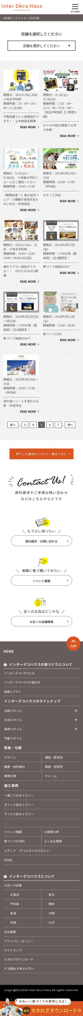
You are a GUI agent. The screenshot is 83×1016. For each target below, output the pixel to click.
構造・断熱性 (54, 757)
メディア (27, 851)
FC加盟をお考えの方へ (19, 968)
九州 (52, 922)
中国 (52, 913)
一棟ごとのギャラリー (19, 795)
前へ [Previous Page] (13, 425)
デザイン (10, 757)
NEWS (8, 860)
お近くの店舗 (13, 885)
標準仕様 (10, 776)
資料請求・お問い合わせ (41, 541)
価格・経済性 (54, 766)
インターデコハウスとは (19, 673)
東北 (52, 894)
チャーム (51, 776)
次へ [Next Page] (70, 425)
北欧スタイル (13, 711)
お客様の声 (51, 832)
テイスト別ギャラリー (19, 814)
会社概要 (10, 932)
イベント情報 (41, 581)
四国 (13, 922)
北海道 (14, 894)
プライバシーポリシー (18, 941)
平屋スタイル (13, 738)
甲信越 (14, 904)
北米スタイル (13, 720)
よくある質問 (53, 841)
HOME (8, 651)
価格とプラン (12, 692)
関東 (52, 904)
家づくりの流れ (14, 841)
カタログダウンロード (18, 959)
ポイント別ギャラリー (19, 805)
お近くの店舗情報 (41, 622)
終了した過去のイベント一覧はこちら (41, 454)
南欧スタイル (13, 729)
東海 (13, 913)
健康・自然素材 (14, 766)
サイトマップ (13, 950)
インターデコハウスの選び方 (22, 682)
